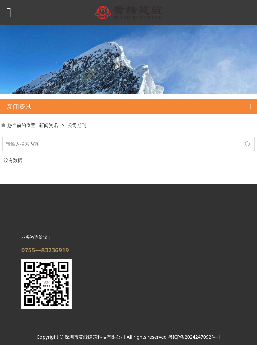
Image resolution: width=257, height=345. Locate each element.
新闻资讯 (48, 125)
